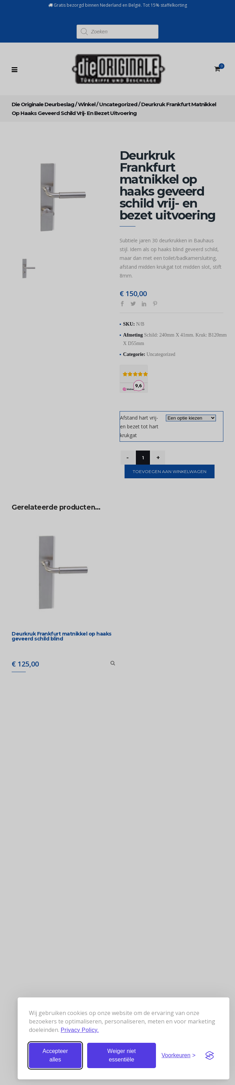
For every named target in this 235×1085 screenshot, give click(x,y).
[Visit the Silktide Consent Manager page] (209, 1055)
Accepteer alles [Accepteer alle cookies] (55, 1055)
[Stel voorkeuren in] (178, 1055)
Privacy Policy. (80, 1030)
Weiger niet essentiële (121, 1055)
